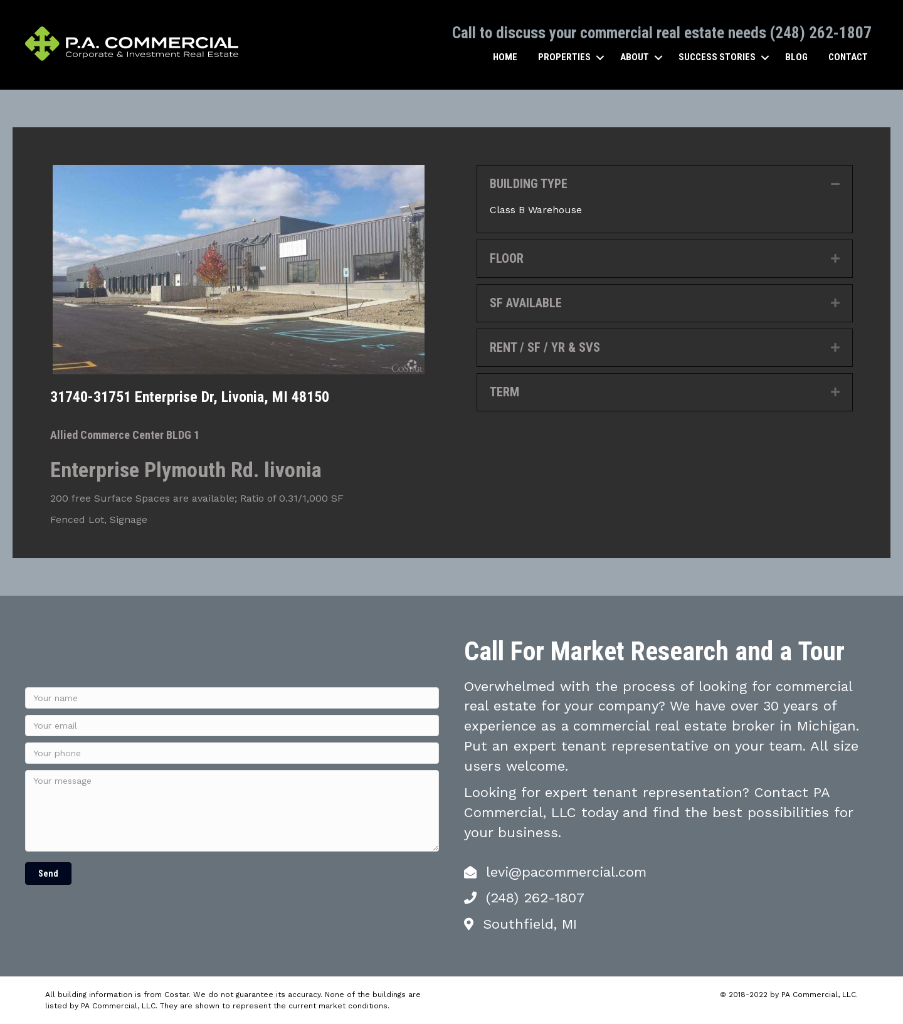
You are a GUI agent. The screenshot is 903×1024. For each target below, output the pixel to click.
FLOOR (507, 258)
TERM (504, 391)
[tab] (664, 184)
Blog (796, 57)
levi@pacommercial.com (566, 872)
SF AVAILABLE (526, 302)
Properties (564, 57)
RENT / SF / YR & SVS (545, 347)
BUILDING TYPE (529, 183)
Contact (848, 57)
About (634, 57)
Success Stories (717, 57)
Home (505, 57)
